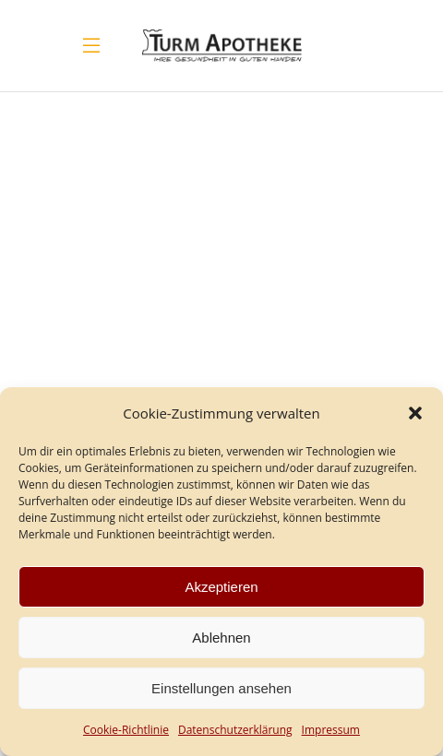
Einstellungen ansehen (221, 688)
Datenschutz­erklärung (235, 730)
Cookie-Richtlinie (126, 730)
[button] (415, 413)
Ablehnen (221, 637)
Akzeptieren (221, 587)
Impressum (331, 730)
